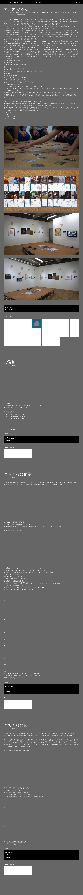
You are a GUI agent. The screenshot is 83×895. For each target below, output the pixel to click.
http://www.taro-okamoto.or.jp (14, 418)
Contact (38, 2)
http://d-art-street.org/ (40, 587)
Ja (79, 2)
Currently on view (20, 2)
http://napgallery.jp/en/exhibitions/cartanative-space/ (23, 86)
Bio (10, 2)
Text (31, 2)
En (76, 2)
